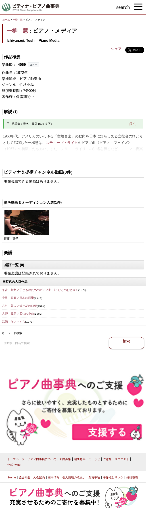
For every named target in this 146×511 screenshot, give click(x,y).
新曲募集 (65, 459)
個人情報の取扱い (74, 477)
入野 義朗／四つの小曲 (18, 313)
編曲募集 (80, 459)
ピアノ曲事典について (41, 459)
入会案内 (39, 477)
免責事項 (94, 477)
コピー (33, 64)
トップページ (16, 459)
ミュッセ (94, 459)
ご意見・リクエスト (116, 459)
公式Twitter (14, 464)
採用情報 (53, 477)
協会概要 (24, 477)
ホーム (6, 19)
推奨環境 (132, 477)
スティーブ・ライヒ (62, 143)
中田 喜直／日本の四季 (18, 297)
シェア (116, 49)
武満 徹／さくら (13, 321)
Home (12, 477)
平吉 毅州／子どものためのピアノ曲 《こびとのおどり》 (40, 290)
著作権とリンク (113, 477)
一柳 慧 (18, 19)
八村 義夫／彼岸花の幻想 (19, 305)
